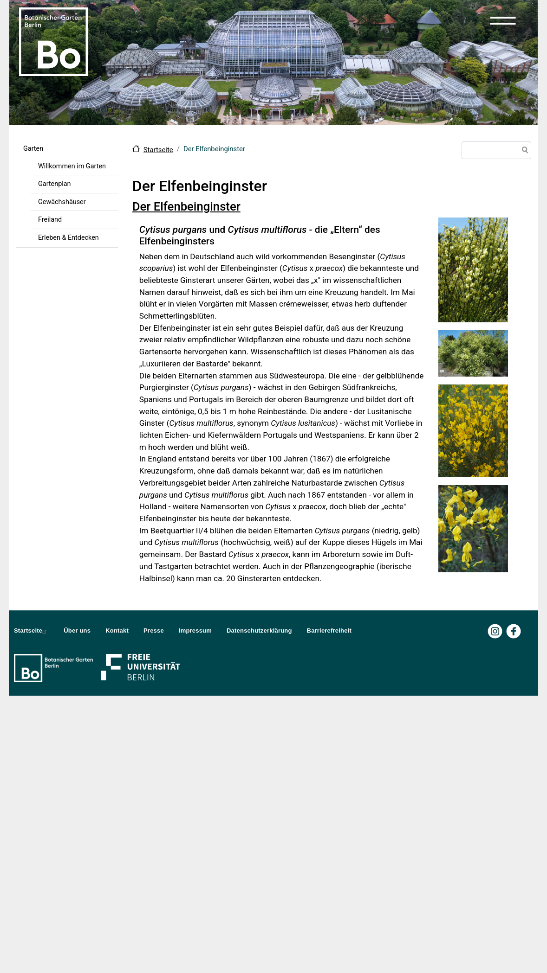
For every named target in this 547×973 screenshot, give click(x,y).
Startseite (158, 150)
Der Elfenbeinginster (186, 206)
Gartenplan (54, 184)
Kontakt (117, 630)
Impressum (195, 630)
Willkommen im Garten (72, 166)
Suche (523, 151)
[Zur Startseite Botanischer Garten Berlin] (53, 40)
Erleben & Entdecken (68, 238)
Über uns (77, 630)
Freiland (50, 220)
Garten (33, 149)
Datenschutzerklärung (259, 630)
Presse (153, 630)
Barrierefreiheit (329, 630)
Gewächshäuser (62, 202)
